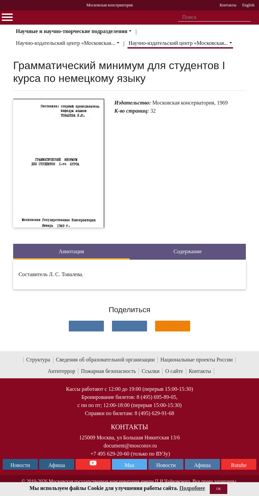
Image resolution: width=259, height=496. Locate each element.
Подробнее (192, 488)
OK (218, 489)
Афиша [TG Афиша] (56, 465)
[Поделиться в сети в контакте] (86, 326)
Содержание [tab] (188, 251)
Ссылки (151, 371)
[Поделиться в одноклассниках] (172, 326)
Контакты (200, 371)
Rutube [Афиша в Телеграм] (239, 465)
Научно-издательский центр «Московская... (65, 43)
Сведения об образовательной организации (105, 359)
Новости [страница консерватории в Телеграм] (20, 465)
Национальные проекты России (197, 359)
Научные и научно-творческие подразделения (71, 31)
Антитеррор (61, 371)
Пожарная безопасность (108, 371)
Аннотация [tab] (71, 251)
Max (129, 465)
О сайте (174, 371)
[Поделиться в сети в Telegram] (129, 326)
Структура (38, 359)
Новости (166, 465)
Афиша (202, 465)
